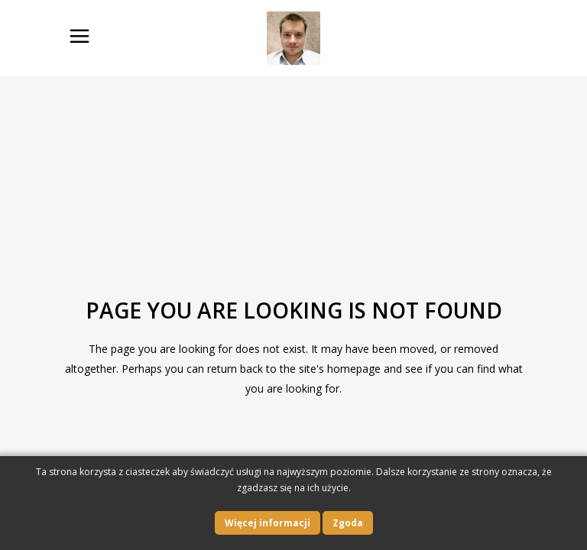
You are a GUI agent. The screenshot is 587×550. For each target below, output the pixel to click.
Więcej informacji (267, 522)
